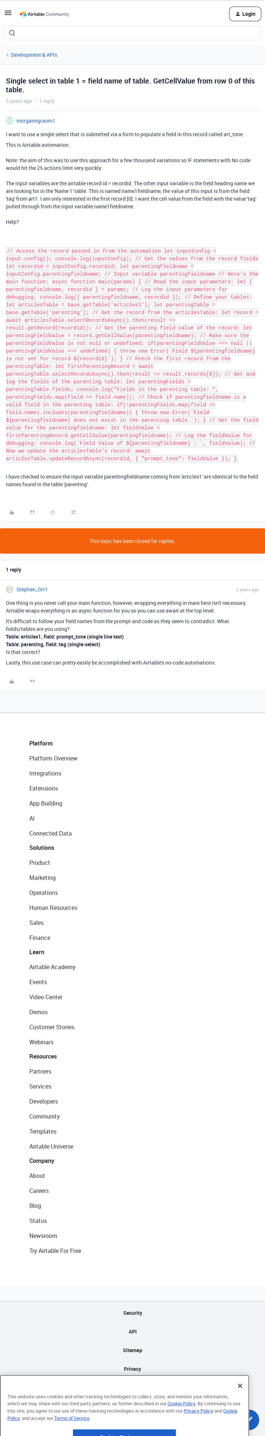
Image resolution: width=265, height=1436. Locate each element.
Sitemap (132, 1350)
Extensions (43, 788)
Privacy (132, 1368)
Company (41, 1161)
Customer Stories (51, 1027)
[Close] (240, 1404)
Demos (38, 1012)
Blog (35, 1206)
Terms (133, 1387)
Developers (43, 1101)
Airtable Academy (52, 967)
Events (38, 982)
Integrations (45, 773)
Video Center (45, 997)
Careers (39, 1191)
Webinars (41, 1042)
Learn (36, 952)
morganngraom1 (35, 120)
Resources (43, 1056)
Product (39, 863)
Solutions (41, 848)
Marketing (42, 878)
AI (32, 818)
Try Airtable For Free (55, 1251)
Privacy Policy (198, 1428)
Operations (43, 893)
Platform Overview (53, 758)
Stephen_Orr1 (32, 589)
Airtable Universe (51, 1146)
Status (38, 1221)
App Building (45, 803)
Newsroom (43, 1236)
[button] (8, 15)
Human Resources (53, 908)
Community (44, 1116)
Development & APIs (34, 54)
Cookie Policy (181, 1421)
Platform (41, 743)
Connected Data (50, 833)
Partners (40, 1071)
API (133, 1331)
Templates (42, 1131)
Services (40, 1086)
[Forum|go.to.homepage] (44, 14)
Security (132, 1312)
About (37, 1176)
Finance (39, 938)
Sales (36, 923)
